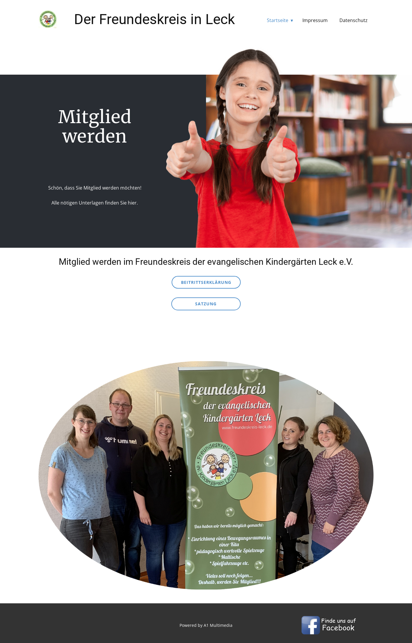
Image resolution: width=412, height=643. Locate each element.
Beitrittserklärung (206, 282)
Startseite (277, 20)
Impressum (315, 20)
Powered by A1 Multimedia (206, 625)
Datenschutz (353, 20)
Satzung (206, 304)
